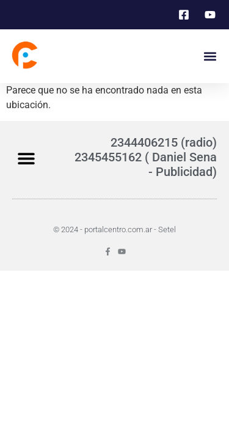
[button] (210, 56)
